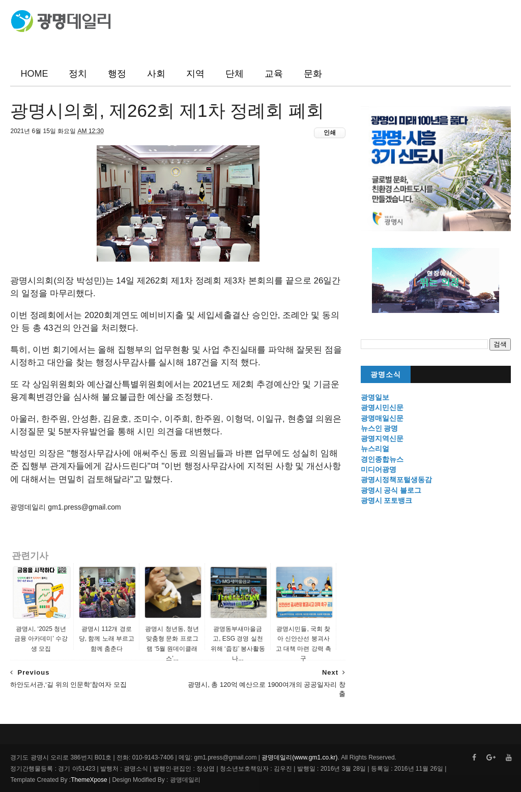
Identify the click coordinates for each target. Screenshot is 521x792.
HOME (34, 74)
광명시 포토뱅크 (387, 500)
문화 (313, 74)
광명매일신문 (382, 418)
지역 (195, 74)
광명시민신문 (382, 407)
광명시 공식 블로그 (391, 490)
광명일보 (375, 397)
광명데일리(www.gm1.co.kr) (299, 757)
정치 (78, 74)
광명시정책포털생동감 (396, 480)
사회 (156, 74)
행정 (117, 74)
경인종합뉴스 (382, 459)
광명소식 (385, 374)
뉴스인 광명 (379, 428)
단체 (234, 74)
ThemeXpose (89, 779)
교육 (274, 74)
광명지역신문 (382, 438)
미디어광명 (378, 469)
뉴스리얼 (375, 449)
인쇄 (330, 132)
